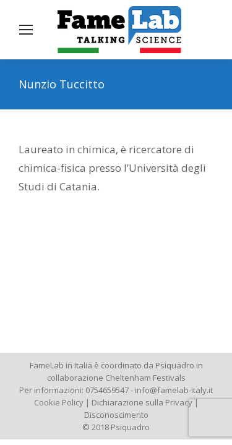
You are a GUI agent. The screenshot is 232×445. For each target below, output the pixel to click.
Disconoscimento (116, 414)
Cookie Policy (59, 402)
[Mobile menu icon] (26, 29)
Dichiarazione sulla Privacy (142, 402)
